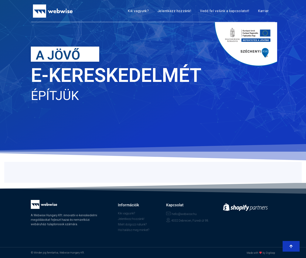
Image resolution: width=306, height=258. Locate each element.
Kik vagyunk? (138, 11)
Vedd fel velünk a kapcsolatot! (224, 11)
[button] (291, 246)
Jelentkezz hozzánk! (174, 11)
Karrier (263, 11)
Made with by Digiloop (261, 252)
